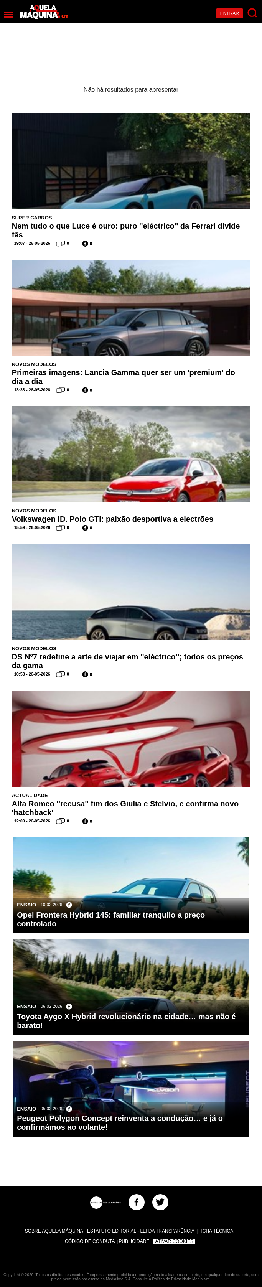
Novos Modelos (34, 364)
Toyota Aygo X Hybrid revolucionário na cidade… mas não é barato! (126, 1021)
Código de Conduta (90, 1241)
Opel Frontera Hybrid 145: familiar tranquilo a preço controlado (111, 919)
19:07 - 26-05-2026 (32, 243)
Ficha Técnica (215, 1231)
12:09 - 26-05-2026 (32, 821)
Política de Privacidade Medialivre (181, 1279)
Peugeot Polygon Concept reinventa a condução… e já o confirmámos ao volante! (120, 1122)
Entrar (229, 13)
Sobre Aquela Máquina (54, 1231)
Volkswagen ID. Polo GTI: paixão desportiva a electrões (112, 519)
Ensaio (26, 905)
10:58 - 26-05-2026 (32, 674)
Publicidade (134, 1241)
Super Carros (32, 218)
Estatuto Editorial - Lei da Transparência (140, 1231)
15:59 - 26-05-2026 (32, 527)
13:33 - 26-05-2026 (32, 389)
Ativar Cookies (174, 1241)
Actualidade (30, 795)
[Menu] (8, 15)
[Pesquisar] (252, 13)
